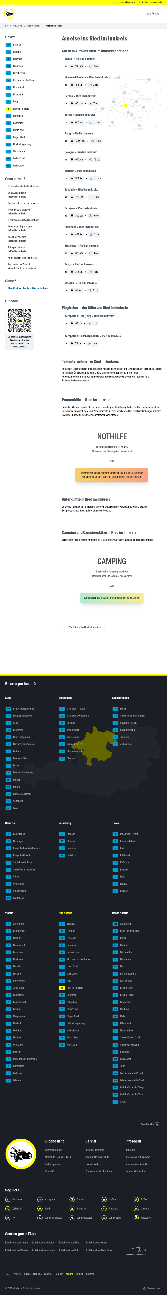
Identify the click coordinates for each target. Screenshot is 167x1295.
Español (48, 1274)
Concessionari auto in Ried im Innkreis (17, 194)
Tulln (119, 1066)
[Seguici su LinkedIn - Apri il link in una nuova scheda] (148, 1208)
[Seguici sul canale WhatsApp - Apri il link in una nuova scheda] (51, 1217)
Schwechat (122, 1059)
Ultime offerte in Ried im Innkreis (23, 186)
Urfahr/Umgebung (18, 144)
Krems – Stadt (123, 995)
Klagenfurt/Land (18, 855)
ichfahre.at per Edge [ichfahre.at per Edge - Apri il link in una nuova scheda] (69, 1242)
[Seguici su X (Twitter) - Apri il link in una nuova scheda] (19, 1208)
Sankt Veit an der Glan (20, 870)
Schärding (14, 123)
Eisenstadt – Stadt (72, 709)
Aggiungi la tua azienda (97, 1157)
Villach (13, 877)
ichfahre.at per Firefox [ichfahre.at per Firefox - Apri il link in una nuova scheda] (43, 1242)
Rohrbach (14, 116)
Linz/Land (14, 95)
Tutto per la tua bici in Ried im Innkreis (17, 249)
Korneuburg (122, 981)
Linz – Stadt (15, 88)
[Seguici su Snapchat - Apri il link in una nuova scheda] (83, 1208)
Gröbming (14, 730)
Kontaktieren (88, 476)
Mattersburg (69, 737)
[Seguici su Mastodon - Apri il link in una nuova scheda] (148, 1217)
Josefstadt (15, 988)
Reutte (120, 884)
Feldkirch (67, 855)
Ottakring (14, 1045)
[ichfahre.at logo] (9, 13)
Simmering (15, 1066)
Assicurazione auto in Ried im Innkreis (17, 239)
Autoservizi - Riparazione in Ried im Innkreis (20, 228)
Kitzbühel (121, 855)
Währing (14, 1073)
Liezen (13, 766)
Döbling (13, 938)
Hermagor (14, 841)
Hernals (13, 967)
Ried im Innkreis (33, 25)
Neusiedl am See (71, 744)
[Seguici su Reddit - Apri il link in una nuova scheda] (51, 1208)
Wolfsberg (15, 898)
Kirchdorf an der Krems (21, 80)
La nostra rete (92, 1164)
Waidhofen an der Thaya (128, 1088)
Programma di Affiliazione (98, 1171)
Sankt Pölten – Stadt (127, 1038)
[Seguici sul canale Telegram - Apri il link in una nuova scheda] (83, 1217)
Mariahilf (14, 1024)
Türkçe (27, 1274)
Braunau (14, 45)
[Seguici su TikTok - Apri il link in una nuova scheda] (148, 1199)
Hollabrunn (122, 960)
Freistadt (14, 59)
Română (59, 1274)
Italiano (69, 1274)
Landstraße (15, 995)
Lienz (119, 877)
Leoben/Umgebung (19, 773)
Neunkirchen (123, 1031)
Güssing (67, 723)
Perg (12, 102)
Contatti (49, 1171)
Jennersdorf (69, 730)
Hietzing (14, 974)
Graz (12, 723)
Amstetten (122, 924)
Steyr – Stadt (15, 137)
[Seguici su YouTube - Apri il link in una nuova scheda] (115, 1199)
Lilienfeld (121, 1002)
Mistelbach (122, 1024)
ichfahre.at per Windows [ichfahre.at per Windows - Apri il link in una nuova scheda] (16, 1250)
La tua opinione (53, 1164)
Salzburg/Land (124, 730)
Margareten (15, 1016)
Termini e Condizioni (136, 1171)
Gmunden (14, 66)
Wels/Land (15, 166)
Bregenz (67, 834)
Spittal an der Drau (19, 863)
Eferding (13, 52)
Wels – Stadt (15, 159)
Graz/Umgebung (18, 737)
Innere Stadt (15, 981)
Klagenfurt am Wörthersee (23, 848)
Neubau (13, 1038)
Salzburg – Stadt (125, 723)
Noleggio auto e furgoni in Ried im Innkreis (19, 211)
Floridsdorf (15, 960)
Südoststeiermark (18, 794)
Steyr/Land (15, 130)
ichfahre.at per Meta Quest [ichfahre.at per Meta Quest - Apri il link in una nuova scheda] (97, 1250)
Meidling (14, 1031)
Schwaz (120, 891)
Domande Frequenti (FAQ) (58, 1157)
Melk (119, 1016)
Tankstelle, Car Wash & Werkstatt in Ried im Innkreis (22, 266)
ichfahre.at (17, 1288)
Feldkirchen (15, 834)
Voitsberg (14, 801)
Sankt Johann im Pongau (129, 716)
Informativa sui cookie (137, 1164)
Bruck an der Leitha (126, 931)
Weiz (12, 808)
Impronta (130, 1150)
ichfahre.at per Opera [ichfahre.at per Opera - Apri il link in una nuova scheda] (96, 1242)
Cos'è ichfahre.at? (54, 1150)
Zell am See (122, 744)
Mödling (121, 1009)
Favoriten (14, 952)
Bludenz (67, 841)
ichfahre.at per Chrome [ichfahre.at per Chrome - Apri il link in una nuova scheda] (16, 1242)
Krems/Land (123, 988)
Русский (16, 1274)
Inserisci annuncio (94, 1150)
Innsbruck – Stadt (125, 834)
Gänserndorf (123, 952)
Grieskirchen (16, 73)
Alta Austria (17, 25)
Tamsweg (121, 737)
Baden (120, 938)
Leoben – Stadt (17, 759)
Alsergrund (15, 924)
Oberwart (67, 759)
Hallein (120, 709)
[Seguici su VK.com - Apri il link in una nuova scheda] (19, 1217)
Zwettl (119, 1102)
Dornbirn (67, 848)
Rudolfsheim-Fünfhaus (21, 1059)
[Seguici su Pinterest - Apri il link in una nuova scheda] (115, 1208)
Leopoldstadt (16, 1002)
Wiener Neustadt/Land (128, 1073)
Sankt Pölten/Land (126, 1045)
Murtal (13, 780)
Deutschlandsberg (19, 716)
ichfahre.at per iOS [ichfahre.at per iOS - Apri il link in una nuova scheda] (68, 1250)
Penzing (13, 1052)
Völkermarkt (15, 884)
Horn (119, 967)
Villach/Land (16, 891)
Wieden (13, 1080)
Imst (119, 848)
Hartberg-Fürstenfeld (20, 744)
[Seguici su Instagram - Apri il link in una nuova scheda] (51, 1199)
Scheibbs (121, 1052)
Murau (13, 787)
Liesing (13, 1009)
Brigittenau (15, 931)
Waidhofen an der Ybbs (128, 1095)
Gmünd (120, 945)
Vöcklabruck (15, 152)
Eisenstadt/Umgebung (74, 716)
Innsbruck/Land (124, 841)
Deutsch (90, 1274)
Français (37, 1274)
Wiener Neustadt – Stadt (128, 1080)
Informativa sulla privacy (138, 1157)
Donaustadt (15, 945)
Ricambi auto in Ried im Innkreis (23, 220)
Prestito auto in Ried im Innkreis (23, 203)
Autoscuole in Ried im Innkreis (22, 257)
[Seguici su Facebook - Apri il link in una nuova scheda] (19, 1199)
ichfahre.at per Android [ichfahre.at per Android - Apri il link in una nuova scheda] (43, 1250)
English (80, 1274)
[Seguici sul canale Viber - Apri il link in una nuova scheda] (115, 1217)
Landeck (121, 870)
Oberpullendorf (70, 751)
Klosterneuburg (124, 974)
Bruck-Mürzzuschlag (20, 709)
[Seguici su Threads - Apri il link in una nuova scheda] (83, 1199)
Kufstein (121, 863)
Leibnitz (13, 751)
